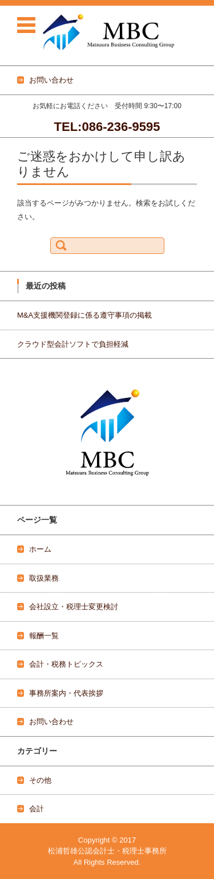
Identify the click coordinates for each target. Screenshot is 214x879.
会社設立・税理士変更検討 (73, 606)
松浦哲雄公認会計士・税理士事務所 (107, 851)
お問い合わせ (51, 721)
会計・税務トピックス (66, 664)
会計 (36, 808)
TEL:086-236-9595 (107, 127)
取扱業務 (44, 578)
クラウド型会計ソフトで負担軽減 (72, 344)
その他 (40, 780)
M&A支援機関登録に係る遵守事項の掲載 (84, 315)
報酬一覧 (44, 635)
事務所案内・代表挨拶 (66, 693)
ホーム (40, 549)
